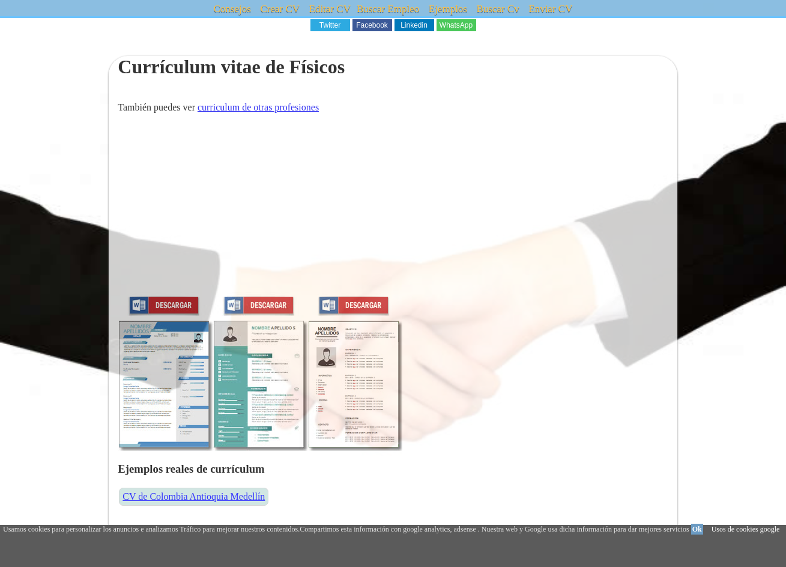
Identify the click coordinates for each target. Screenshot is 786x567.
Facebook (372, 25)
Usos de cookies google (746, 529)
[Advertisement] (393, 208)
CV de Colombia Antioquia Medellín (193, 496)
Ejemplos (448, 8)
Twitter (329, 25)
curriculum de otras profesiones (258, 107)
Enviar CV (550, 8)
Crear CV (280, 8)
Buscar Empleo (388, 8)
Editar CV (330, 8)
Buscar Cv (497, 8)
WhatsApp (456, 25)
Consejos (232, 8)
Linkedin (414, 25)
